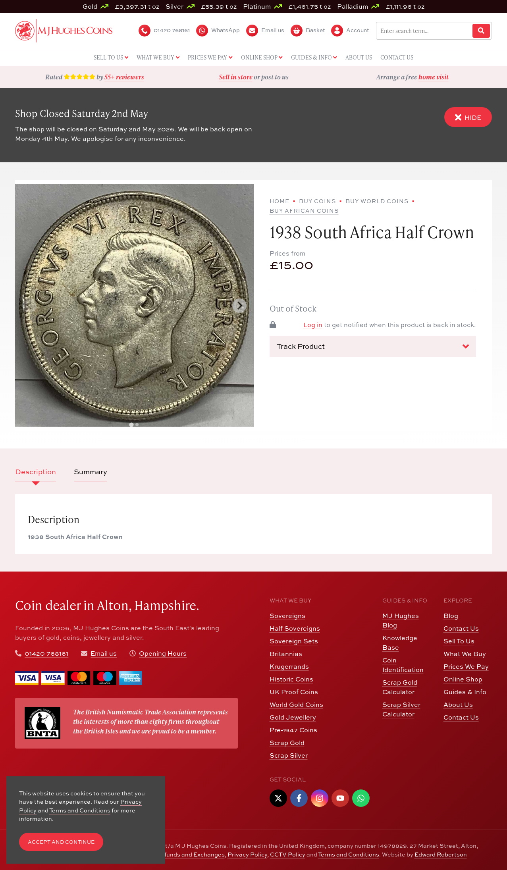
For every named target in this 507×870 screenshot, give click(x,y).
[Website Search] (481, 31)
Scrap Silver (289, 755)
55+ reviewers (124, 76)
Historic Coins (291, 679)
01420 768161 (46, 653)
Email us (104, 653)
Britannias (286, 653)
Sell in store (236, 76)
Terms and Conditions (348, 854)
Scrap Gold (287, 742)
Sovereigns (287, 615)
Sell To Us (458, 641)
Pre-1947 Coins (293, 730)
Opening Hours (163, 653)
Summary (90, 472)
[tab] (131, 425)
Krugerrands (289, 666)
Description (35, 472)
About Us (458, 704)
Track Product (373, 346)
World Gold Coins (296, 704)
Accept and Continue (61, 842)
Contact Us (461, 628)
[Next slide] (239, 305)
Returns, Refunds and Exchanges (178, 854)
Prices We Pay (466, 666)
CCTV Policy (287, 854)
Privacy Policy (247, 854)
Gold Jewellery (293, 717)
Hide (468, 117)
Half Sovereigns (295, 628)
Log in (312, 324)
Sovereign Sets (294, 641)
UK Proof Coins (294, 691)
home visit (433, 76)
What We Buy (464, 653)
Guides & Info (464, 691)
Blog (450, 615)
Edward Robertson (440, 854)
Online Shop (462, 679)
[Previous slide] (29, 305)
